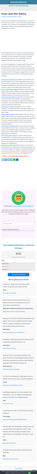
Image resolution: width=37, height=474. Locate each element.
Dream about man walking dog (9, 79)
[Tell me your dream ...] (18, 223)
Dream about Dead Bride (9, 348)
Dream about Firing (8, 403)
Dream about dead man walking (9, 89)
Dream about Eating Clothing (10, 459)
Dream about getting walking (8, 135)
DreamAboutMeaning (18, 2)
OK (29, 473)
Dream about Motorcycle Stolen (11, 369)
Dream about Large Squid (9, 293)
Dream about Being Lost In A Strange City (13, 332)
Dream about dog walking (8, 114)
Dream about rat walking (7, 106)
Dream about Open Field (9, 443)
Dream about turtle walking (8, 126)
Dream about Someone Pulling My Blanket (14, 311)
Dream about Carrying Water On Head (12, 385)
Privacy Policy (18, 468)
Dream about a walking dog (8, 145)
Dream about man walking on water (10, 97)
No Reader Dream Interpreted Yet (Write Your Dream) (11, 16)
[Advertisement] (18, 41)
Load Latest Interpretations (18, 274)
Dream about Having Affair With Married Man (14, 419)
